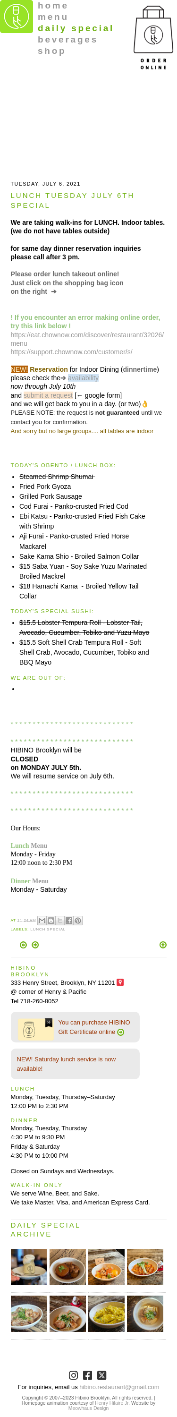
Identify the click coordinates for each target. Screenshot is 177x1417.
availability (83, 378)
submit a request (48, 395)
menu (53, 17)
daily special (76, 28)
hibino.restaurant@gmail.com (119, 1387)
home (53, 5)
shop (52, 51)
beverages (68, 39)
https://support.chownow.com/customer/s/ (72, 352)
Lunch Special (48, 929)
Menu (39, 845)
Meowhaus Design (88, 1408)
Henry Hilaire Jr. (112, 1403)
